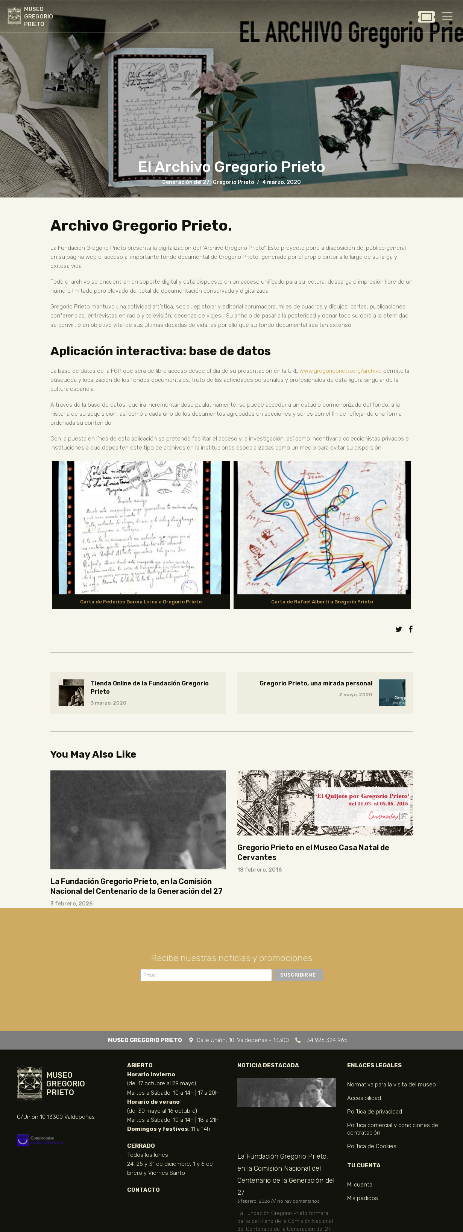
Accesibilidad (364, 1098)
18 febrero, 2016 (259, 870)
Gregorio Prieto (233, 182)
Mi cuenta (359, 1184)
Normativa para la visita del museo (391, 1084)
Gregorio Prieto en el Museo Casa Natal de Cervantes (313, 852)
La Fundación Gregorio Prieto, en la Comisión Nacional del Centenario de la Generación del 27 (136, 886)
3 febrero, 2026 (71, 904)
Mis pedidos (362, 1198)
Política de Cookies (371, 1146)
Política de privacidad (374, 1111)
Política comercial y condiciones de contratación (392, 1129)
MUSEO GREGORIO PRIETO (38, 16)
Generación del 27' (186, 182)
